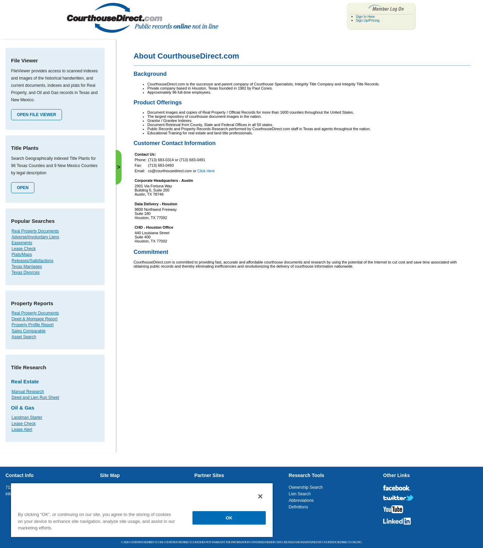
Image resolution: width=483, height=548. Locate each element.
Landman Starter (27, 417)
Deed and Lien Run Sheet (35, 397)
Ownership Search (306, 487)
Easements (22, 242)
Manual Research (28, 391)
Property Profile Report (33, 324)
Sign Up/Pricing (368, 20)
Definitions (298, 507)
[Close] (260, 496)
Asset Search (24, 336)
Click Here (206, 171)
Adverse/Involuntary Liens (35, 237)
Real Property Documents (35, 231)
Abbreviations (301, 500)
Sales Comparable (29, 331)
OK (229, 517)
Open (23, 187)
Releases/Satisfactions (32, 260)
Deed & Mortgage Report (34, 319)
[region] (142, 510)
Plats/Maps (22, 254)
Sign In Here (365, 17)
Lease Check (24, 248)
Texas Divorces (26, 272)
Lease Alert (22, 429)
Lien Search (300, 494)
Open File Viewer (36, 114)
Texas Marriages (27, 266)
